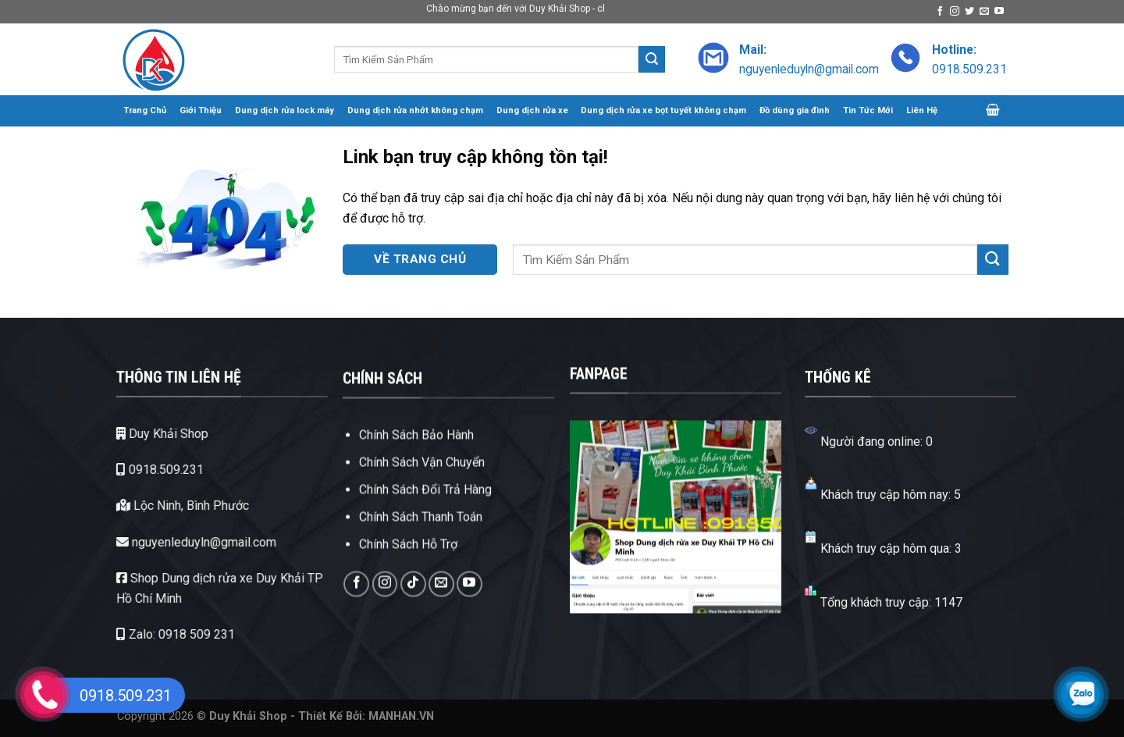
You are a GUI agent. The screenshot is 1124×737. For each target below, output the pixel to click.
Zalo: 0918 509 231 (151, 634)
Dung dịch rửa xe (532, 110)
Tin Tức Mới (868, 110)
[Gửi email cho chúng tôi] (984, 11)
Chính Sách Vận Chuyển (422, 499)
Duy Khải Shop (138, 433)
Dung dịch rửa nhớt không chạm (415, 110)
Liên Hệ (921, 110)
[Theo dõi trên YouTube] (999, 11)
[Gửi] (651, 59)
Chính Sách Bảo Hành (416, 472)
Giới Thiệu (201, 110)
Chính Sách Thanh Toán (420, 554)
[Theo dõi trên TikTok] (413, 621)
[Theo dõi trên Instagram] (954, 11)
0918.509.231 (136, 469)
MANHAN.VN (401, 716)
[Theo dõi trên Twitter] (969, 11)
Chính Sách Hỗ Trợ (408, 582)
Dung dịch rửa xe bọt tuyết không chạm (663, 110)
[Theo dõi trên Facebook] (939, 11)
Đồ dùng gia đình (794, 110)
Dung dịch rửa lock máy (284, 110)
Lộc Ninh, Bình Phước (158, 505)
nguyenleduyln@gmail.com (172, 542)
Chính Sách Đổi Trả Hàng (425, 527)
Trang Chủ (144, 110)
